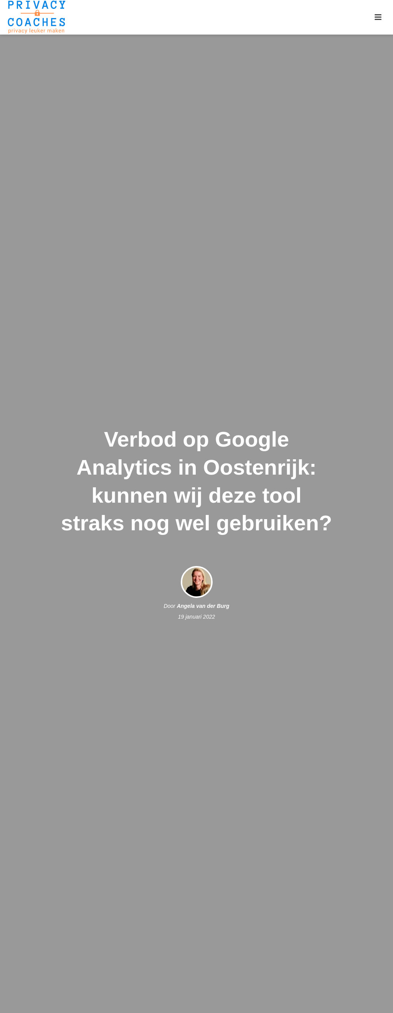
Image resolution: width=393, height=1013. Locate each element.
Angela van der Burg (203, 606)
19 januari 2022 (196, 617)
